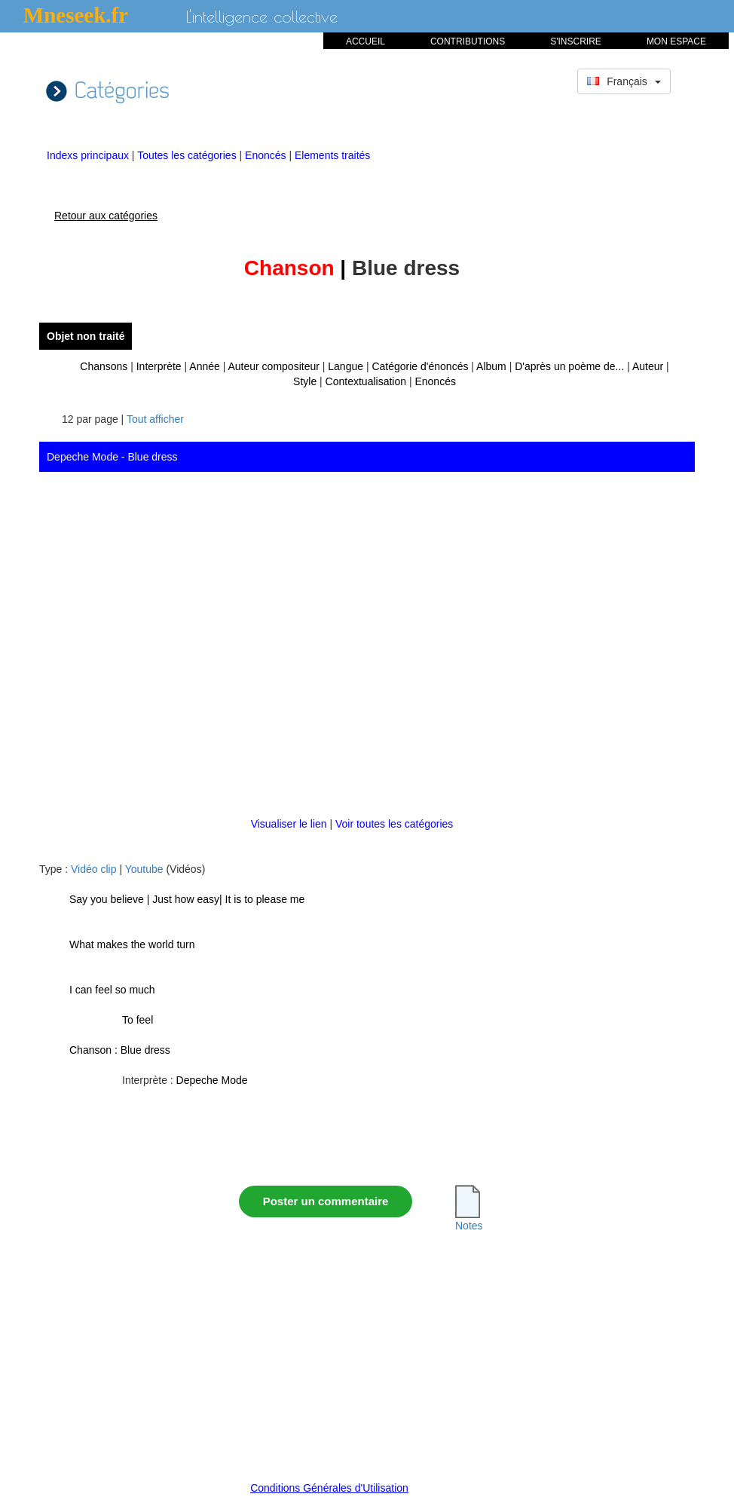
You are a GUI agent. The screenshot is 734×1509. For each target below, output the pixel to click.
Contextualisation (366, 381)
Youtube (144, 869)
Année (204, 366)
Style (305, 381)
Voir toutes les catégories (394, 824)
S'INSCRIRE (575, 41)
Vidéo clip (93, 869)
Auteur (647, 366)
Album (491, 366)
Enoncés (267, 155)
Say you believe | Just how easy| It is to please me (186, 899)
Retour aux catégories (106, 216)
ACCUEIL (365, 41)
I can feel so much (112, 990)
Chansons (103, 366)
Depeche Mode (212, 1080)
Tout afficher (155, 419)
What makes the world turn (132, 944)
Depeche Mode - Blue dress (112, 457)
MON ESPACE (676, 41)
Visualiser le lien (290, 824)
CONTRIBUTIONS (467, 41)
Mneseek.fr (75, 15)
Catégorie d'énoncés (420, 366)
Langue (345, 366)
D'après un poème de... (569, 366)
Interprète (159, 366)
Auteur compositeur (273, 366)
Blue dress (145, 1050)
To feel (137, 1020)
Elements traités (332, 155)
